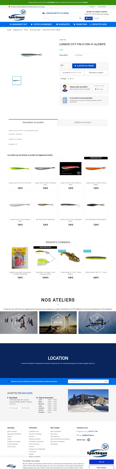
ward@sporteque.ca (88, 435)
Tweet (71, 79)
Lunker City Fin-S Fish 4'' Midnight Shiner (71, 220)
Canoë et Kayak (12, 431)
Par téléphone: (72, 72)
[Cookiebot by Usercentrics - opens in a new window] (11, 465)
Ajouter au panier (84, 66)
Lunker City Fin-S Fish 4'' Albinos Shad (20, 220)
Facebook (88, 439)
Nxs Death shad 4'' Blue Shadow (96, 219)
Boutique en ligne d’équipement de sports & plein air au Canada (28, 6)
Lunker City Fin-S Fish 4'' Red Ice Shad (70, 183)
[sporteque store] (88, 400)
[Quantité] (67, 66)
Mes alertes (54, 444)
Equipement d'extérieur (14, 434)
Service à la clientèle (35, 434)
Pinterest (73, 79)
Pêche (9, 439)
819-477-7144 (90, 14)
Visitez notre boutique (102, 14)
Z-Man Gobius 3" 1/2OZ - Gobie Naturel (71, 273)
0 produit (100, 18)
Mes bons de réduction (58, 441)
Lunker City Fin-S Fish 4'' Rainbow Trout (45, 183)
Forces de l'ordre (34, 444)
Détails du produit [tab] (82, 122)
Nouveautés (64, 24)
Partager (68, 79)
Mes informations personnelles (60, 439)
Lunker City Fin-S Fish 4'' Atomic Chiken (96, 183)
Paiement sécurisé (34, 439)
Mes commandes (56, 431)
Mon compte (55, 428)
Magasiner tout (19, 24)
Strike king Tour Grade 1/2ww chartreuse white (45, 273)
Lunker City (62, 40)
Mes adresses (55, 436)
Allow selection (101, 456)
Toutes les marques (42, 24)
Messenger (99, 89)
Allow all (101, 450)
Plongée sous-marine (13, 441)
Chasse (9, 436)
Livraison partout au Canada (57, 13)
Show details (91, 465)
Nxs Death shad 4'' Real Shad (45, 219)
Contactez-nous (34, 431)
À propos (32, 436)
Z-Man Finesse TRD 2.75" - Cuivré (96, 272)
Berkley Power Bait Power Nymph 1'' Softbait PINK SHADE (20, 273)
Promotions (81, 24)
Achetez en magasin (96, 72)
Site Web (27, 408)
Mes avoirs (54, 434)
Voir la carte (14, 408)
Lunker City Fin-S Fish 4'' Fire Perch (20, 183)
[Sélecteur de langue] (92, 7)
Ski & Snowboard (12, 444)
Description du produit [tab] (33, 122)
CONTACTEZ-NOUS (99, 24)
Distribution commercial (36, 441)
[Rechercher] (62, 18)
